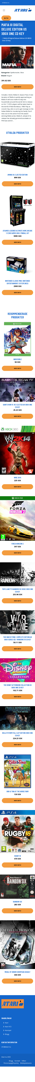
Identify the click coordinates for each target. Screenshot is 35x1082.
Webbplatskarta (25, 1063)
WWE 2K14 (17, 477)
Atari (6, 1023)
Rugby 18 (17, 856)
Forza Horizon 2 (17, 544)
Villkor (24, 1061)
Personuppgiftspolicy (11, 1063)
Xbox (22, 73)
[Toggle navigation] (3, 10)
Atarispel (8, 1030)
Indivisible (17, 359)
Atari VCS (8, 1027)
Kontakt (17, 1061)
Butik (6, 18)
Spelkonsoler (15, 73)
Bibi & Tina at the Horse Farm (17, 791)
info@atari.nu (5, 2)
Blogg (7, 1034)
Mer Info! (17, 87)
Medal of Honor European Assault (17, 972)
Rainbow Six (17, 901)
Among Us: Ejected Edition (18, 175)
